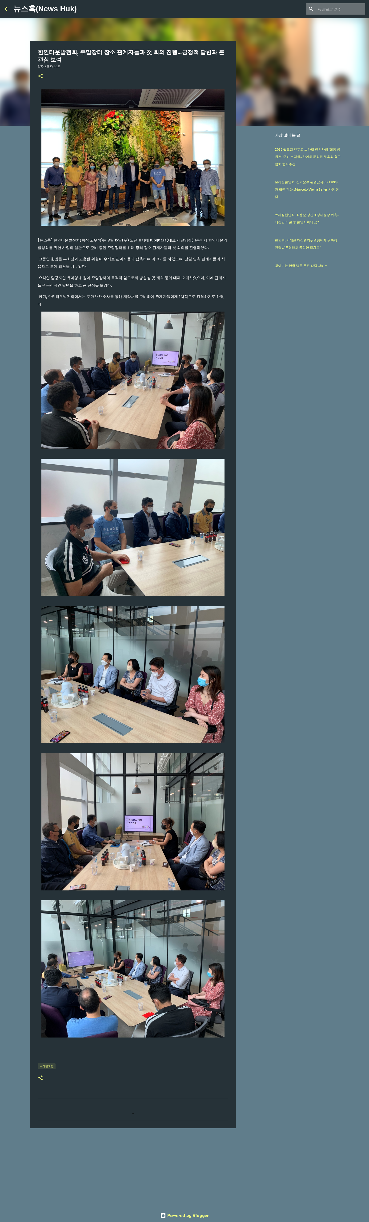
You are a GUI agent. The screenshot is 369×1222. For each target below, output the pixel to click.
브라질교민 (47, 1066)
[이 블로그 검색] (340, 9)
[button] (40, 76)
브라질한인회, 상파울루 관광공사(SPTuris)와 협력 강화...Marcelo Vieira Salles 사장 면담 (307, 189)
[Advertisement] (133, 1168)
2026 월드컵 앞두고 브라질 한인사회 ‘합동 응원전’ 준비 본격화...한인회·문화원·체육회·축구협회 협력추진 (308, 157)
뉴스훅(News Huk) (45, 8)
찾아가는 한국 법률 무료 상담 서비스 (301, 266)
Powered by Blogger (184, 1215)
